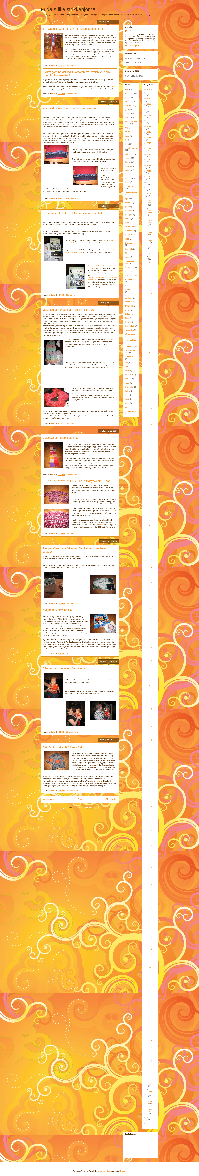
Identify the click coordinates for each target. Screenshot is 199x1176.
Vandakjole (129, 227)
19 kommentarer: (72, 198)
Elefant (128, 371)
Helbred (128, 322)
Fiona (127, 318)
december (150, 202)
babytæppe (129, 267)
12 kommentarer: (72, 732)
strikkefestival (130, 279)
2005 (149, 1123)
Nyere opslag (48, 799)
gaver (127, 132)
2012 (149, 165)
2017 (149, 138)
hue (126, 98)
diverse (128, 114)
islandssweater (131, 148)
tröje (127, 128)
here (113, 87)
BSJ (126, 285)
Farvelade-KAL (131, 290)
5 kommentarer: (72, 295)
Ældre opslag (111, 799)
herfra (114, 511)
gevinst (128, 207)
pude (127, 403)
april (150, 1084)
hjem (127, 395)
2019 (149, 126)
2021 (149, 115)
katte (127, 399)
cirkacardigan (130, 340)
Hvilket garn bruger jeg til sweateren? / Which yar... (150, 399)
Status (127, 203)
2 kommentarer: (73, 534)
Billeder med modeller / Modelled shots (67, 668)
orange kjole (130, 357)
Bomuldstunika (131, 243)
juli (150, 246)
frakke (127, 391)
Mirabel (128, 379)
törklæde (128, 154)
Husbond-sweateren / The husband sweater (70, 108)
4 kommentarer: (73, 790)
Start (80, 799)
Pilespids (128, 302)
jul (126, 174)
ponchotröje (129, 271)
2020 (149, 121)
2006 (149, 1118)
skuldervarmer (130, 411)
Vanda (127, 158)
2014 (149, 154)
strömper (128, 93)
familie (127, 162)
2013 (149, 160)
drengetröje (129, 186)
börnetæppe (130, 334)
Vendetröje (129, 330)
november (150, 211)
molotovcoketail (105, 1171)
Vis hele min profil (132, 46)
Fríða (130, 31)
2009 (149, 182)
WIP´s (127, 118)
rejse (127, 239)
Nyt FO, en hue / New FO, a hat (62, 746)
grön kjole (129, 306)
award (127, 257)
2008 (149, 188)
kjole (127, 144)
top (126, 363)
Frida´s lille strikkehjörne (68, 9)
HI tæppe (128, 223)
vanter (127, 101)
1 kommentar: (72, 94)
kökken (128, 166)
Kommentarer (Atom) (84, 807)
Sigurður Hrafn (131, 192)
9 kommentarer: (72, 66)
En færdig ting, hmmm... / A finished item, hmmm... (74, 28)
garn (127, 110)
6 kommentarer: (72, 423)
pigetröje (128, 235)
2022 (149, 110)
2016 (149, 143)
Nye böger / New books (57, 609)
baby (127, 136)
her (98, 80)
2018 (149, 132)
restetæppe (129, 275)
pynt (126, 407)
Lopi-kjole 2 (129, 326)
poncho (128, 178)
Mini (126, 253)
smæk (127, 310)
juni (150, 251)
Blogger (123, 1171)
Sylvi (127, 199)
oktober (150, 221)
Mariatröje (129, 375)
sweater (128, 105)
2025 (149, 93)
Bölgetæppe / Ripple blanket (60, 437)
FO (126, 89)
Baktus (128, 314)
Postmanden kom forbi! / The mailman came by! (72, 213)
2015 (149, 149)
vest (126, 367)
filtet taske (129, 387)
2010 (149, 177)
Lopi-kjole (129, 249)
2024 (149, 98)
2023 (149, 104)
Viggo (127, 383)
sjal (126, 140)
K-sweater (129, 231)
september (150, 232)
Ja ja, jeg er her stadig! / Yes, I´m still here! (69, 309)
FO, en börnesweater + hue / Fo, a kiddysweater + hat (76, 481)
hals (126, 182)
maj (150, 257)
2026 (149, 89)
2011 (149, 171)
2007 (149, 193)
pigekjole (128, 215)
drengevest (129, 346)
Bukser (128, 219)
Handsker (129, 211)
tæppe (127, 170)
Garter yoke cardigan (129, 297)
